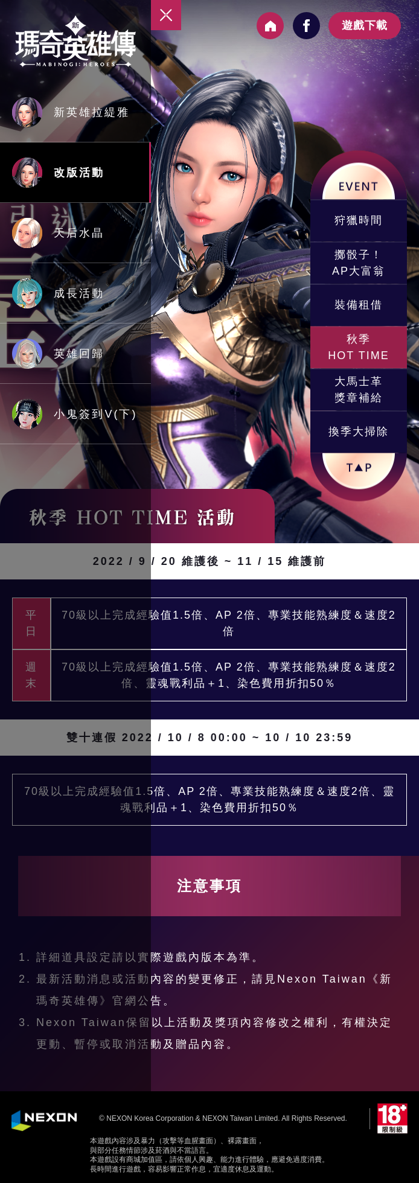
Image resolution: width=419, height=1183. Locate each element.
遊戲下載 (365, 25)
